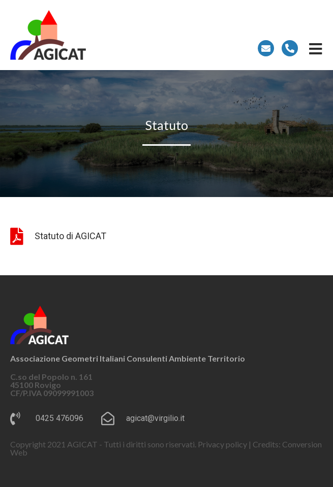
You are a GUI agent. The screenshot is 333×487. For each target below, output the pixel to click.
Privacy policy (222, 444)
